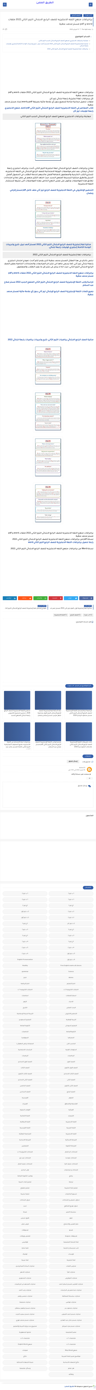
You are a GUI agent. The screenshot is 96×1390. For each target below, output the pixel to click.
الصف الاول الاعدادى (25, 1062)
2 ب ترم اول (25, 911)
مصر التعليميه (71, 1332)
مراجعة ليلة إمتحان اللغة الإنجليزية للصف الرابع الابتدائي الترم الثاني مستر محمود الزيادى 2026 (79, 713)
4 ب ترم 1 (25, 942)
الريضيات (25, 1056)
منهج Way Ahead (71, 1350)
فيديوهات (25, 1230)
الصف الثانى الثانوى (71, 1086)
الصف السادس (25, 1092)
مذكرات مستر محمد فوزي (25, 1320)
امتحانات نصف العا (71, 1164)
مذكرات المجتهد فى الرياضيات (25, 1284)
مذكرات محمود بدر (71, 1308)
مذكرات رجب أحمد (25, 1290)
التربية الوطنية (71, 1020)
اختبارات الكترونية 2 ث (71, 990)
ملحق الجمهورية (25, 1332)
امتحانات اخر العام (71, 1152)
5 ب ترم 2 (25, 948)
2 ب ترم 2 (71, 911)
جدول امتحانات (25, 1200)
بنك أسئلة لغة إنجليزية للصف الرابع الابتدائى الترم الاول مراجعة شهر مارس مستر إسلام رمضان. (49, 713)
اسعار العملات (71, 996)
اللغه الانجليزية (71, 1134)
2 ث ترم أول (25, 917)
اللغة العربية (71, 1128)
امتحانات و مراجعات (71, 1170)
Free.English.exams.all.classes (71, 966)
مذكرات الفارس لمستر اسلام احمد (71, 1284)
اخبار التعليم (71, 984)
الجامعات (25, 1032)
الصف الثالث (25, 1068)
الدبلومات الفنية (71, 1050)
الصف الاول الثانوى (71, 1068)
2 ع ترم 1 (25, 923)
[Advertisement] (48, 71)
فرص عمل (25, 1224)
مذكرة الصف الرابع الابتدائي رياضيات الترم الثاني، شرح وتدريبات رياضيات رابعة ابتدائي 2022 (50, 340)
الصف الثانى (71, 1080)
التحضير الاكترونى (71, 1014)
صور (71, 1218)
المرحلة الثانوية (71, 1146)
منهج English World (25, 1344)
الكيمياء (71, 1116)
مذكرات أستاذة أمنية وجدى (25, 1266)
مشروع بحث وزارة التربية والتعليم (25, 1326)
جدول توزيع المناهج (71, 1206)
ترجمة (71, 1182)
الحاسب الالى (71, 1044)
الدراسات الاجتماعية (25, 1050)
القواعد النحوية (25, 1110)
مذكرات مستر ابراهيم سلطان (25, 1308)
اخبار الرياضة (25, 984)
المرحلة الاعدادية (25, 1140)
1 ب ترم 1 (71, 893)
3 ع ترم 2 (25, 936)
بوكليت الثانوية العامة (25, 1176)
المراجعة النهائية (25, 1134)
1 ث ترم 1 (71, 899)
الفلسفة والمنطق (71, 1104)
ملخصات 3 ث (71, 1344)
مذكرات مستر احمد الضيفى (71, 1314)
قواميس (25, 1242)
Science (71, 972)
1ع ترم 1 (71, 905)
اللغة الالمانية (25, 1116)
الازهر (25, 1002)
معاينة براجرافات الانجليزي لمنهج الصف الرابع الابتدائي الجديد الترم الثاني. (63, 41)
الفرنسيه (25, 1098)
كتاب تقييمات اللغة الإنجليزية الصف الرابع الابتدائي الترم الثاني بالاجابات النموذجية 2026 (81, 744)
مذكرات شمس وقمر (25, 1296)
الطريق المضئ (45, 3)
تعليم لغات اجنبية (25, 1182)
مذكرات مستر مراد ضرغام (71, 1326)
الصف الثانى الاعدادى (25, 1080)
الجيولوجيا (25, 1038)
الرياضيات (71, 1056)
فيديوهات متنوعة (71, 1236)
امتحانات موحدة (71, 1158)
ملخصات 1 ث (71, 1338)
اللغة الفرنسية (25, 1128)
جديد (25, 1206)
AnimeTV (82, 768)
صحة (25, 1212)
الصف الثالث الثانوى (25, 1074)
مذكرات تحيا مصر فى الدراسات (71, 1290)
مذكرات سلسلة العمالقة (71, 1296)
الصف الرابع (76, 15)
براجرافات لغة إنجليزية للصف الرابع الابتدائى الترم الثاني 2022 (67, 49)
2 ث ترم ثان (71, 923)
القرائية (71, 1110)
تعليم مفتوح (25, 1188)
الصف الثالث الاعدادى (71, 1074)
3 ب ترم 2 (71, 936)
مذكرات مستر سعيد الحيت (25, 1314)
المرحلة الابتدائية (71, 1140)
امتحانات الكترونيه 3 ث (25, 1152)
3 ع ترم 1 (71, 942)
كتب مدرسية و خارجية (71, 1248)
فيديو (71, 1230)
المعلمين (25, 1146)
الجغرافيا (71, 1038)
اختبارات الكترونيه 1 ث (25, 990)
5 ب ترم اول (71, 954)
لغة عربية (25, 1260)
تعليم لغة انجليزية (71, 1188)
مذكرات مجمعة (25, 1302)
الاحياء (71, 1002)
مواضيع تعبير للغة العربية (71, 1356)
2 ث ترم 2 (71, 917)
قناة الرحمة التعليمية (71, 1242)
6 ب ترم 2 (25, 954)
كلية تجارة (25, 1248)
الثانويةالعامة (71, 1032)
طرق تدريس (25, 1218)
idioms (71, 978)
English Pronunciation (25, 960)
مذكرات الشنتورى (25, 1278)
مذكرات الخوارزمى (71, 1278)
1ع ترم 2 (25, 905)
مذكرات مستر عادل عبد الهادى (71, 1320)
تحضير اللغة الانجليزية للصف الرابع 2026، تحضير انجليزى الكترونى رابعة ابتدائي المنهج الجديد (17, 713)
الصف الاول (71, 1062)
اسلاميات (25, 996)
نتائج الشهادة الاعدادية (71, 1362)
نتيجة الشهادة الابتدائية (25, 1362)
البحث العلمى (71, 1008)
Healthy (25, 966)
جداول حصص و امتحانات (71, 1200)
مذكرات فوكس (71, 1302)
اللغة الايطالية (25, 1122)
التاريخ (25, 1008)
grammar (25, 972)
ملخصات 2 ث (25, 1338)
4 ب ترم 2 (88, 15)
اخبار (25, 978)
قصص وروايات (25, 1236)
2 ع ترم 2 (71, 930)
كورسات (71, 1254)
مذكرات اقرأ (71, 1272)
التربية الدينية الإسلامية (25, 1014)
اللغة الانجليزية (60, 615)
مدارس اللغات (71, 1266)
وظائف (71, 1374)
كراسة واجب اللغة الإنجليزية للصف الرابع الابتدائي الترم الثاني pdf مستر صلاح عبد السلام (48, 744)
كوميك (25, 1254)
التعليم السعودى (25, 1020)
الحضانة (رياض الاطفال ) (25, 1044)
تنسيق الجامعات (71, 1194)
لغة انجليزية (71, 1260)
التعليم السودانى (71, 1026)
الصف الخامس (25, 1086)
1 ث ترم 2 (25, 899)
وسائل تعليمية (25, 1368)
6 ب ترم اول (71, 960)
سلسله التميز (71, 1212)
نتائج (25, 1356)
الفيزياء (25, 1104)
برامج (71, 1176)
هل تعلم (71, 1368)
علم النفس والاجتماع (71, 1224)
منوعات (25, 1350)
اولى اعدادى (25, 1170)
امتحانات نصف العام (25, 1164)
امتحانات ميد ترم (25, 1158)
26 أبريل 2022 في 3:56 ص (76, 770)
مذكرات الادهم (25, 1272)
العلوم (71, 1098)
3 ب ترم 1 (25, 930)
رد (89, 778)
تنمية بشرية (25, 1194)
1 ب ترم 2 (25, 893)
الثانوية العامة (25, 1026)
